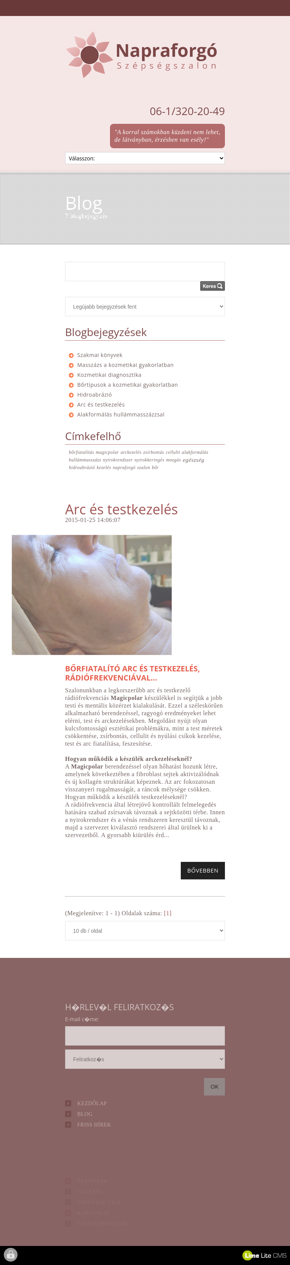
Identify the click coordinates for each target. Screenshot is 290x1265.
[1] (168, 913)
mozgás (173, 460)
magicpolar (107, 452)
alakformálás (195, 452)
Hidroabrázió (94, 394)
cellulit (173, 452)
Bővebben (202, 870)
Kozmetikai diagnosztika (109, 374)
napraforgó (124, 467)
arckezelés (131, 452)
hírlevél (145, 1071)
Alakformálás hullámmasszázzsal (120, 414)
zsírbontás (153, 452)
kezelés (104, 467)
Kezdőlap (92, 1114)
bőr (155, 467)
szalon (143, 467)
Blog (84, 1124)
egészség (193, 460)
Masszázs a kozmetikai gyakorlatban (125, 364)
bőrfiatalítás (81, 452)
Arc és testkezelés (101, 404)
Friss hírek (94, 1135)
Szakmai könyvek (100, 355)
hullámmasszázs (85, 460)
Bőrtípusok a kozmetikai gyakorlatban (127, 384)
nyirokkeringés (149, 460)
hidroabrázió (82, 467)
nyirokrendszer (118, 460)
